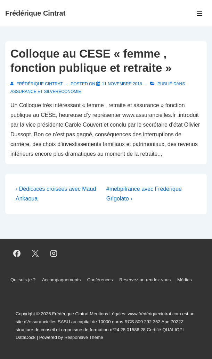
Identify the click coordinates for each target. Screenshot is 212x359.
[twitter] (35, 253)
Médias (184, 279)
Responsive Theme (83, 337)
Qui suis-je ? (22, 279)
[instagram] (53, 253)
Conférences (100, 279)
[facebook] (17, 253)
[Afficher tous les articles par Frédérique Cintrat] (37, 84)
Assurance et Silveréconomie (45, 91)
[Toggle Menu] (200, 13)
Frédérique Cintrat (35, 13)
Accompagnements (61, 279)
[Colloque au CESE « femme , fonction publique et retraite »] (122, 84)
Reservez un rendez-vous (145, 279)
